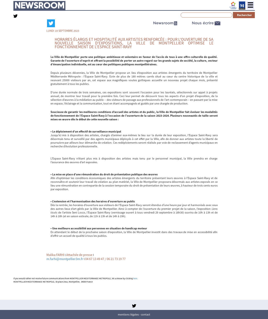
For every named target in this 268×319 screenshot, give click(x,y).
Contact (145, 314)
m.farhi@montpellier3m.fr (64, 259)
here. (135, 278)
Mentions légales (128, 314)
